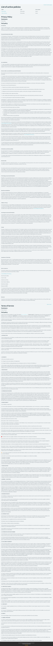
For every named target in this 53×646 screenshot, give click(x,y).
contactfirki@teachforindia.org (6, 123)
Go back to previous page (48, 4)
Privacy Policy (4, 11)
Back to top (49, 304)
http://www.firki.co (24, 314)
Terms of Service (4, 13)
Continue (26, 645)
